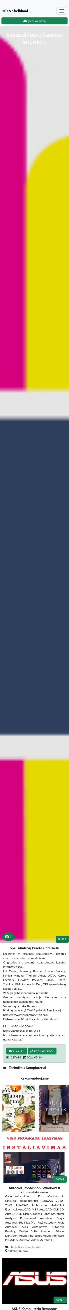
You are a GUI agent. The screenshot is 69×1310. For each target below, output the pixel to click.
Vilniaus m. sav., (18, 1250)
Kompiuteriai (33, 1247)
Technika (16, 1247)
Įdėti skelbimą (34, 21)
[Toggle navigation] (61, 11)
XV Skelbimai (15, 11)
